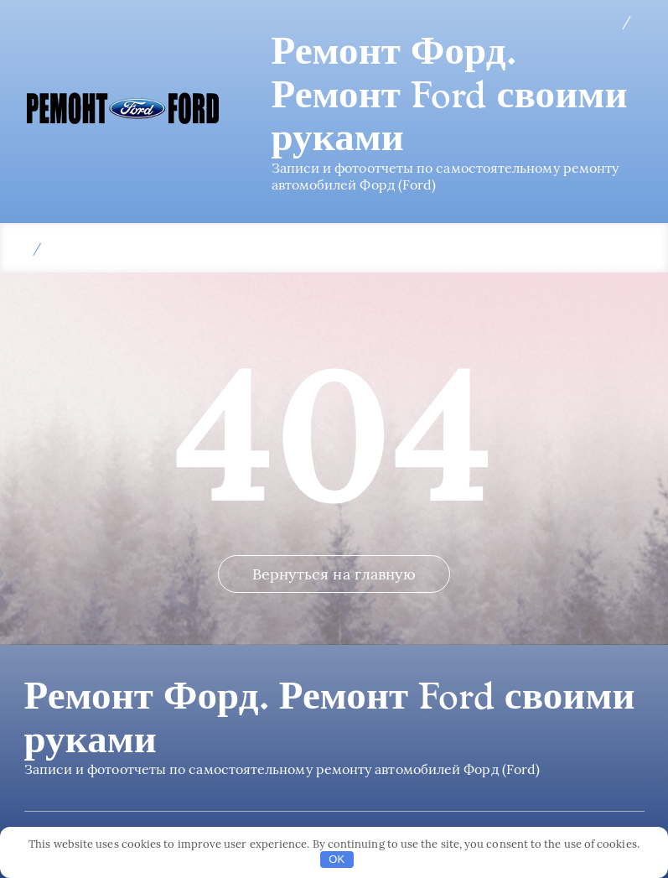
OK (336, 859)
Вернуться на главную (334, 574)
